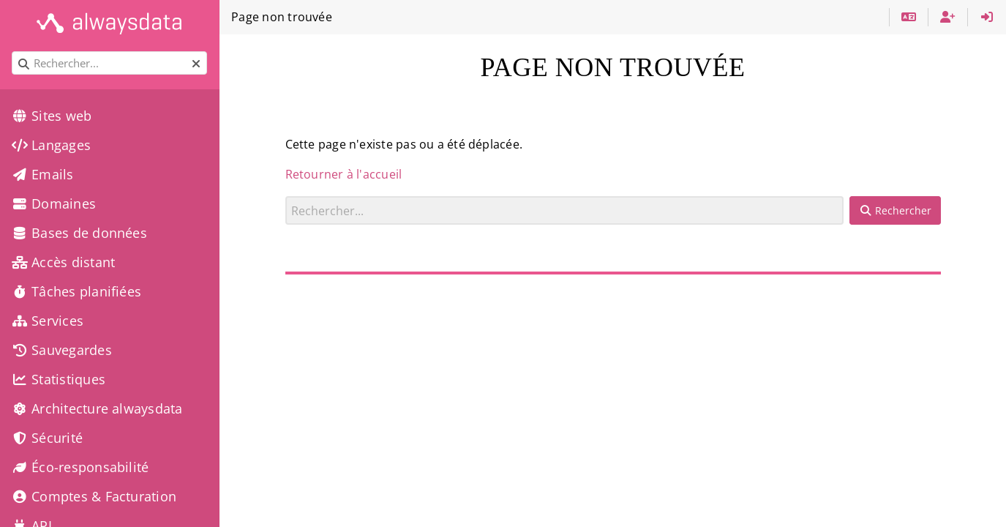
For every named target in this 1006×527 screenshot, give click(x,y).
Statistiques (58, 379)
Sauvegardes (62, 350)
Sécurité (47, 437)
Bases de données (79, 233)
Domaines (54, 203)
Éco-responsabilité (80, 467)
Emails (43, 174)
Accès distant (63, 262)
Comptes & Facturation (94, 496)
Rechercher (285, 195)
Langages (51, 145)
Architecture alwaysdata (97, 408)
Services (47, 320)
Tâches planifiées (76, 291)
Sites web (51, 115)
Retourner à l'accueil (343, 174)
